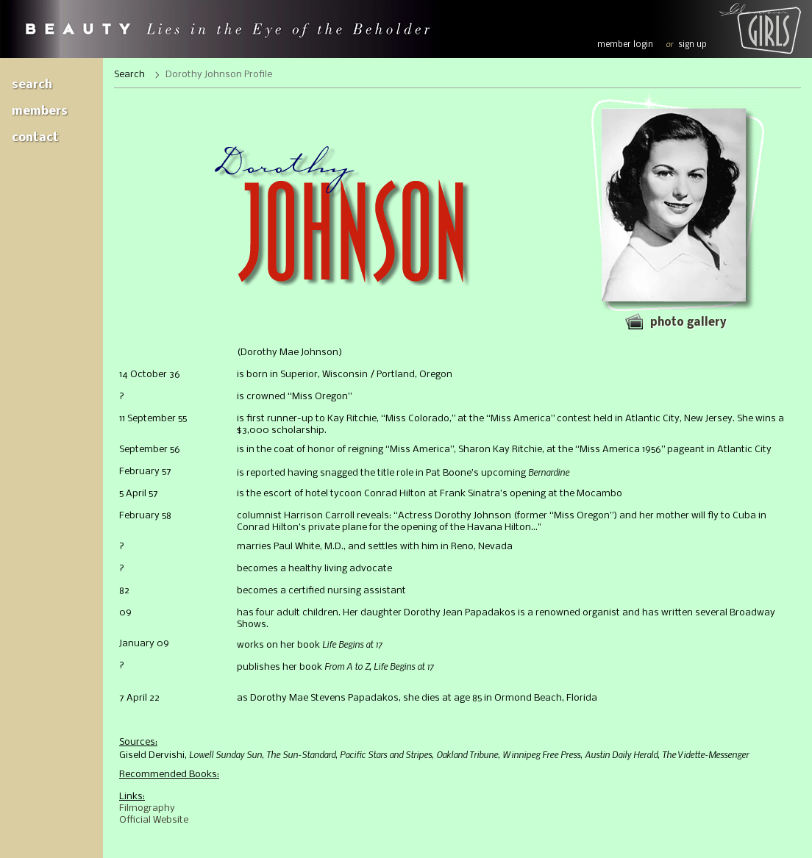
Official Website (153, 820)
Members (40, 111)
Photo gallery (688, 323)
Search (32, 85)
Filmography (147, 808)
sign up (692, 44)
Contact (35, 138)
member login (625, 44)
